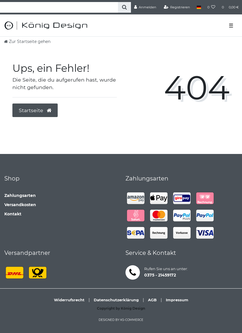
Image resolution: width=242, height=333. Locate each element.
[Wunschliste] (211, 7)
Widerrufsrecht (69, 300)
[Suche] (124, 7)
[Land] (198, 7)
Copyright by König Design (121, 308)
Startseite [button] (35, 110)
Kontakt (12, 214)
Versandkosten (20, 204)
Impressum (177, 300)
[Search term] (59, 7)
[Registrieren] (177, 7)
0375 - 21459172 (160, 275)
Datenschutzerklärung (116, 300)
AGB (152, 300)
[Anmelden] (145, 7)
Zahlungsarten (20, 195)
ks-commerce (131, 320)
